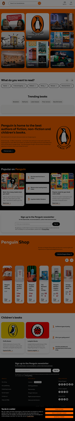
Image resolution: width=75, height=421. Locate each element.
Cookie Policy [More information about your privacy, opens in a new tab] (30, 416)
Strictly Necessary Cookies (59, 413)
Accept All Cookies (59, 416)
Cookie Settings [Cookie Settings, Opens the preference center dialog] (59, 409)
